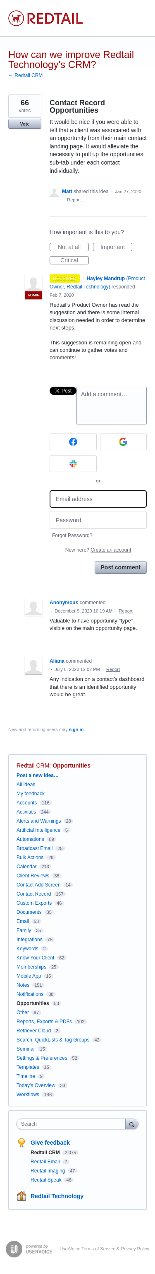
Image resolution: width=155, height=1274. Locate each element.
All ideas (26, 784)
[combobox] (73, 1124)
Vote (24, 123)
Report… (76, 199)
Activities (26, 812)
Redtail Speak (47, 1180)
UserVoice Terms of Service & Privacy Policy (104, 1248)
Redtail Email (46, 1162)
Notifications (30, 994)
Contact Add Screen (39, 885)
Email (23, 921)
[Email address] (98, 499)
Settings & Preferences (42, 1058)
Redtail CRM (33, 765)
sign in (76, 729)
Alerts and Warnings (39, 821)
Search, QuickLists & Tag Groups (53, 1040)
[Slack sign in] (73, 463)
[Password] (98, 520)
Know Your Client (35, 958)
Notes (23, 985)
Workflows (28, 1094)
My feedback (31, 794)
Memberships (31, 967)
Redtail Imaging (49, 1171)
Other (23, 1012)
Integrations (30, 939)
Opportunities (71, 765)
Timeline (26, 1076)
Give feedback (50, 1142)
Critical (74, 260)
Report (126, 610)
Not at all (73, 247)
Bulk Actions (30, 857)
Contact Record (34, 894)
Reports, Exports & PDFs (44, 1022)
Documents (29, 912)
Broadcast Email (34, 848)
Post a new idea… (38, 775)
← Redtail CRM (25, 75)
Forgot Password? (72, 535)
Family (24, 930)
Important (116, 247)
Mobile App (29, 976)
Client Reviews (33, 876)
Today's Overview (36, 1085)
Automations (30, 839)
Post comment (121, 567)
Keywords (27, 949)
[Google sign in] (123, 442)
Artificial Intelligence (38, 830)
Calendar (27, 867)
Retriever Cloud (34, 1031)
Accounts (27, 803)
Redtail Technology (57, 1196)
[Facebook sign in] (73, 442)
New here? (98, 550)
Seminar (26, 1049)
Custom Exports (34, 903)
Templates (28, 1067)
